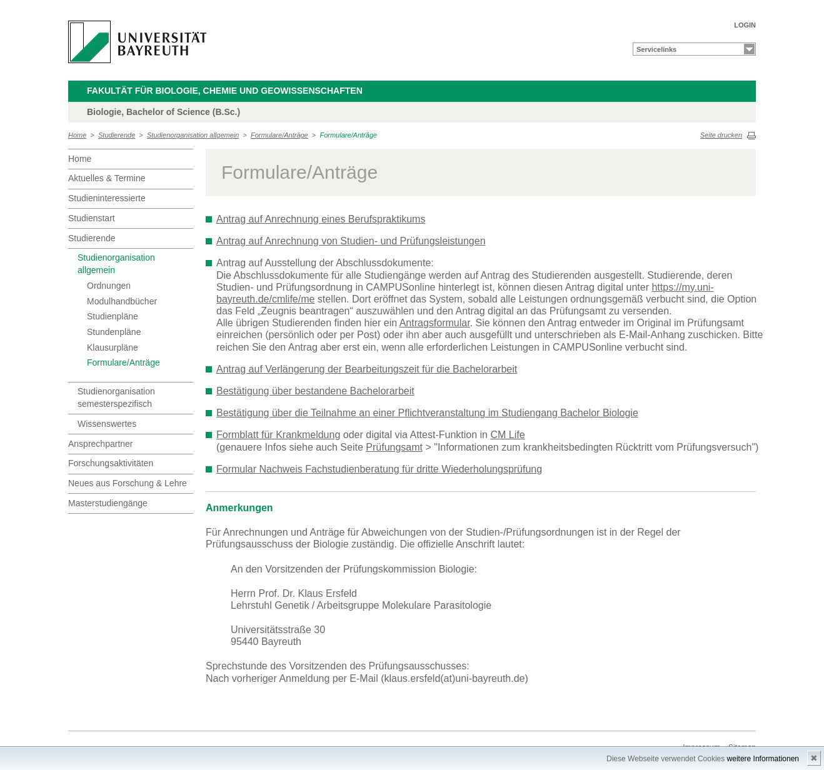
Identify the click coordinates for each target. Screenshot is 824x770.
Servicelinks (656, 49)
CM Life (507, 434)
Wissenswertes (107, 424)
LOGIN (745, 25)
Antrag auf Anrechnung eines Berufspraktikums (320, 219)
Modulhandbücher (122, 301)
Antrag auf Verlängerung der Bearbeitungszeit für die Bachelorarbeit (366, 369)
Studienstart (91, 218)
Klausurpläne (112, 347)
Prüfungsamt (394, 447)
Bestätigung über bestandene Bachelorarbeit (315, 391)
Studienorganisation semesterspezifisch (116, 397)
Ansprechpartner (100, 444)
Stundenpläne (114, 332)
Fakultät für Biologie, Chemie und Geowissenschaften (225, 91)
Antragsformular (434, 323)
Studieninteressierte (107, 198)
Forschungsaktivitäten (110, 463)
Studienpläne (112, 316)
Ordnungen (109, 286)
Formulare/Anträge (279, 135)
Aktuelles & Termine (106, 178)
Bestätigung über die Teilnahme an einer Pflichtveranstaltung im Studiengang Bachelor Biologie (427, 413)
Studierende (116, 135)
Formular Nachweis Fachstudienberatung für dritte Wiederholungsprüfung (379, 469)
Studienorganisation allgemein (193, 135)
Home (77, 135)
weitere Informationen (763, 758)
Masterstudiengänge (108, 503)
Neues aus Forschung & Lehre (127, 483)
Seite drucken (721, 135)
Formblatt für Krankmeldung (278, 434)
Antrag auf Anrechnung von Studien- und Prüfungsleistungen (351, 241)
